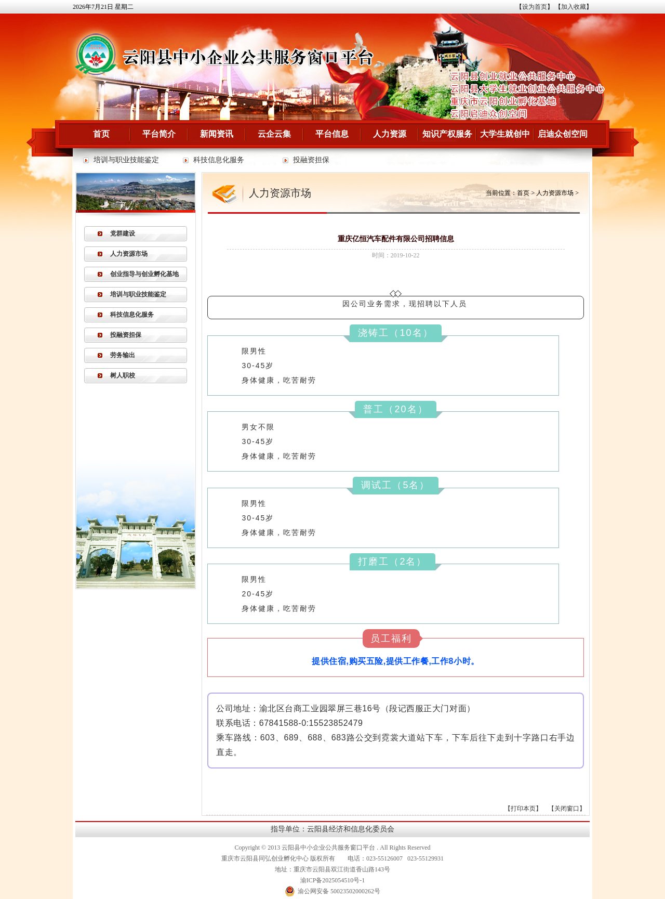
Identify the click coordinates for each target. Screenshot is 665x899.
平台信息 (332, 133)
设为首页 (534, 6)
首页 (101, 133)
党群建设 (122, 233)
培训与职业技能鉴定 (126, 160)
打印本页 (523, 808)
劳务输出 (122, 355)
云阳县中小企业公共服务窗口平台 (328, 847)
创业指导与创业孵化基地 (144, 274)
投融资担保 (311, 160)
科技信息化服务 (218, 160)
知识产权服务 (447, 133)
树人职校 (122, 375)
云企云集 (274, 133)
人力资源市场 (129, 253)
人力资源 (389, 133)
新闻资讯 (216, 133)
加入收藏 (573, 6)
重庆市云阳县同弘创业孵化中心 (265, 858)
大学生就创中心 (505, 138)
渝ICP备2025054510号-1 (332, 880)
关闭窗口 (566, 808)
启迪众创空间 (563, 133)
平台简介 (159, 133)
